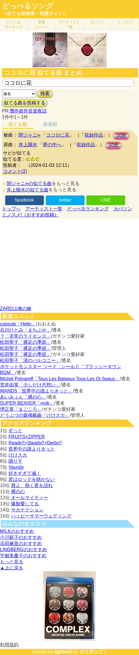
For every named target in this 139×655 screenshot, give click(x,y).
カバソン (97, 22)
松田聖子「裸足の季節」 (25, 342)
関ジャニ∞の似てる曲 (29, 183)
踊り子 (15, 461)
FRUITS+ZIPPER (26, 436)
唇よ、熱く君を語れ (32, 485)
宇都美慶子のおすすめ (23, 555)
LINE (105, 200)
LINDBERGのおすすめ (23, 549)
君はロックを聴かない (31, 479)
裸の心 (18, 491)
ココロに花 (57, 135)
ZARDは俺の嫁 (15, 308)
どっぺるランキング (88, 208)
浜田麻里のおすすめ (21, 543)
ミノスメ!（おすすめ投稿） (30, 214)
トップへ (11, 208)
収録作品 (93, 135)
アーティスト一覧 (43, 208)
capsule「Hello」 (18, 323)
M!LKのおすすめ (17, 531)
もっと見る (11, 561)
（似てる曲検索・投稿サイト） (34, 13)
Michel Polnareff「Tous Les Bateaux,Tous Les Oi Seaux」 (60, 378)
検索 (45, 93)
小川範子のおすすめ (21, 537)
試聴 (121, 135)
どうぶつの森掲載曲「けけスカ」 (35, 415)
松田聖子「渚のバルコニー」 (30, 360)
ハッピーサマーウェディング (41, 515)
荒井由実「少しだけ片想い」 (30, 384)
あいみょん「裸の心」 (23, 397)
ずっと (15, 430)
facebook (24, 200)
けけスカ (17, 455)
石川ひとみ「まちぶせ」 (25, 330)
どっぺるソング (27, 6)
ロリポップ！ (93, 651)
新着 (41, 24)
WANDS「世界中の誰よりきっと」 (36, 390)
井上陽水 (28, 144)
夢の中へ (52, 144)
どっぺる (13, 24)
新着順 (50, 124)
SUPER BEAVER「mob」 (27, 403)
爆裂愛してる (25, 503)
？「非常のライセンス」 (25, 336)
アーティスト (69, 24)
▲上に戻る (11, 567)
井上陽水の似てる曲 (27, 189)
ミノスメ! (125, 22)
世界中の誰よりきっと (31, 448)
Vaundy (16, 467)
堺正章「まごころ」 (21, 409)
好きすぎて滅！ (24, 473)
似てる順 (17, 124)
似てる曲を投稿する (25, 102)
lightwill (63, 651)
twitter (65, 200)
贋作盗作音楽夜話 (28, 110)
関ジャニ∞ (29, 135)
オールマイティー (29, 497)
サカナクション (27, 509)
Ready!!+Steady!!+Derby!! (35, 442)
